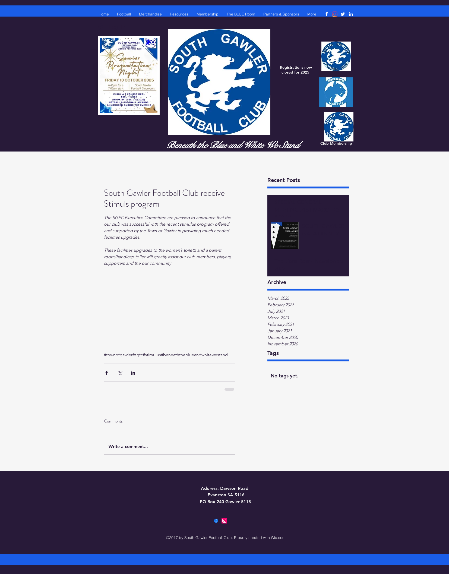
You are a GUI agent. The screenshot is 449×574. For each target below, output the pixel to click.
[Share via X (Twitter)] (119, 372)
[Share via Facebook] (106, 372)
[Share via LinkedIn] (133, 372)
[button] (179, 14)
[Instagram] (334, 14)
